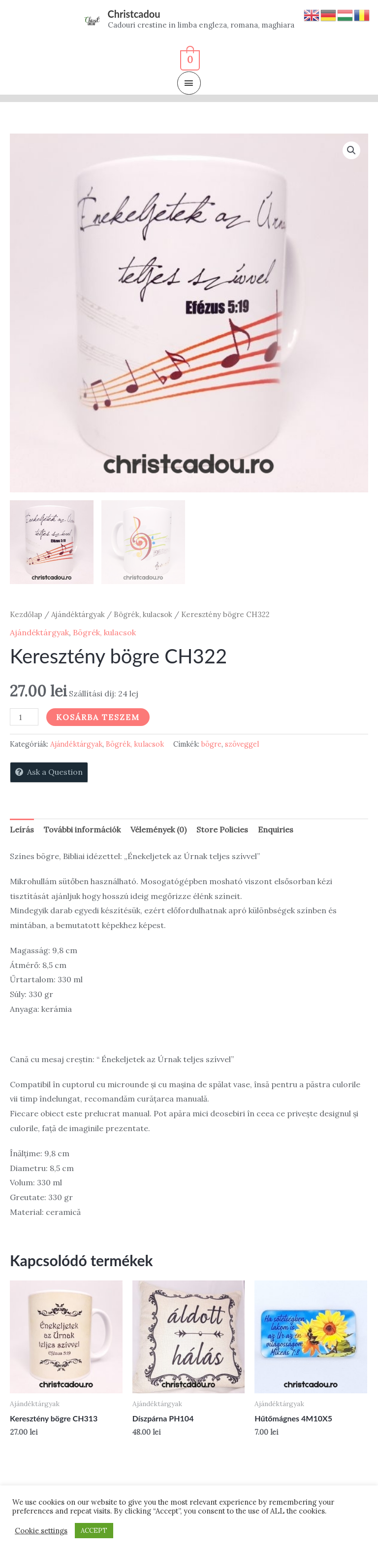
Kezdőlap (26, 614)
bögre (211, 744)
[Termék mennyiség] (24, 716)
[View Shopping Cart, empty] (189, 58)
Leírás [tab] (22, 829)
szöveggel (242, 744)
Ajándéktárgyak (78, 614)
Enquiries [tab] (275, 829)
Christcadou (134, 14)
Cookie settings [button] (41, 1530)
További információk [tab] (82, 829)
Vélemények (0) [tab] (158, 829)
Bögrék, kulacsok (143, 614)
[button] (351, 150)
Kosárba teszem (98, 717)
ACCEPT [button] (94, 1530)
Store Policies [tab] (222, 829)
